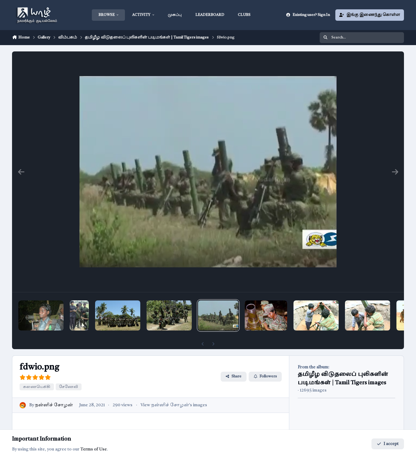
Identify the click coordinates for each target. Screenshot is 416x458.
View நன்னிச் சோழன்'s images (174, 405)
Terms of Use (93, 449)
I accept (388, 444)
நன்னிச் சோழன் (54, 405)
